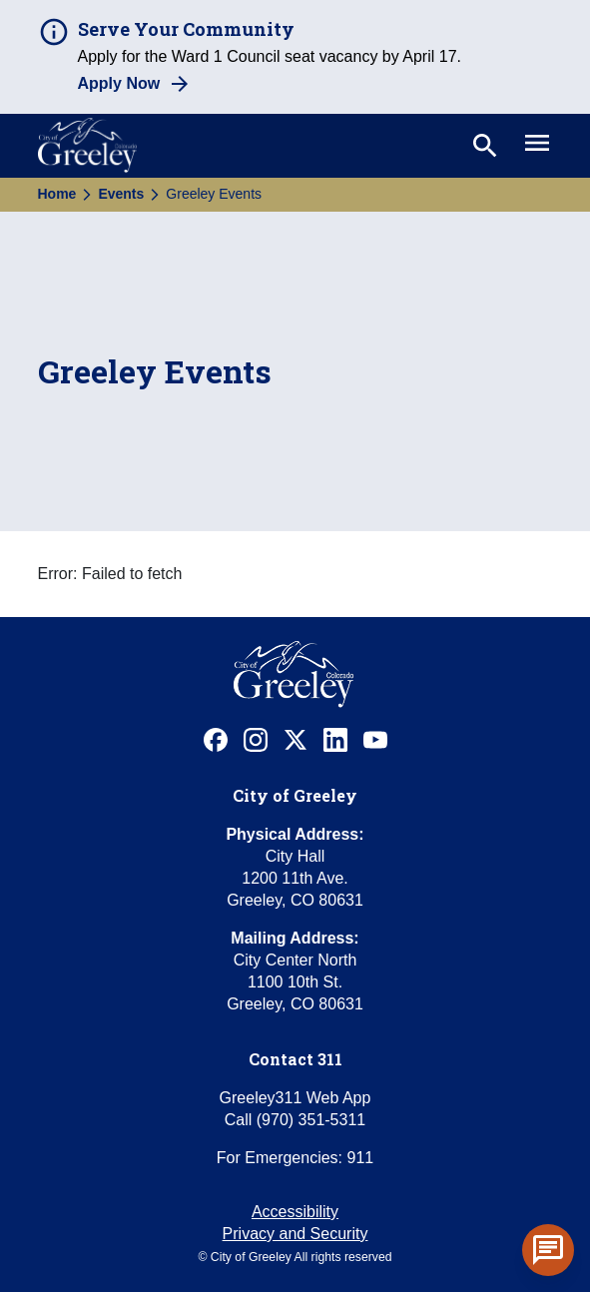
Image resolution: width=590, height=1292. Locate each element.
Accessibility (295, 1211)
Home (57, 194)
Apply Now (119, 83)
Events (121, 194)
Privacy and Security (295, 1233)
